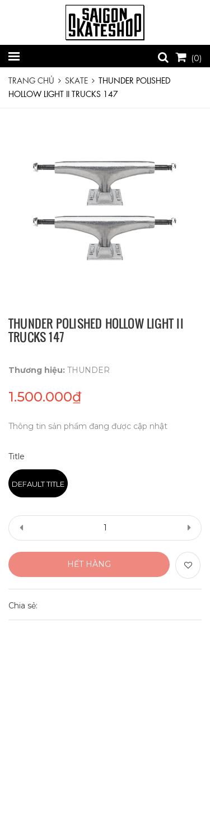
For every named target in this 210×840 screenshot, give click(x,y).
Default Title (38, 483)
